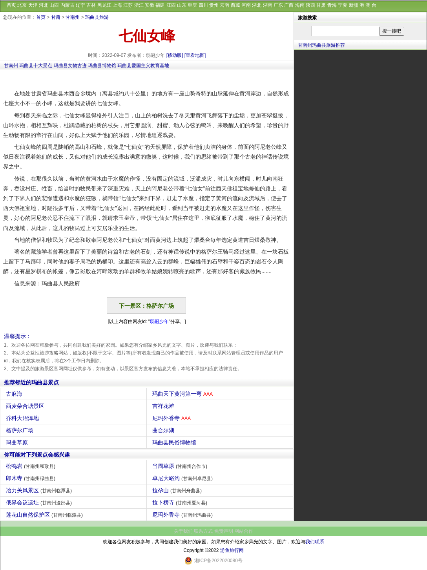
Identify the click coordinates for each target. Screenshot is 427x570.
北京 (22, 5)
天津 (33, 5)
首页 (11, 5)
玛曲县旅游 (97, 17)
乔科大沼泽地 (23, 418)
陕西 (310, 5)
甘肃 (321, 5)
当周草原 (180, 466)
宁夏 (342, 5)
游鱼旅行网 (232, 550)
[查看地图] (195, 55)
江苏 (128, 5)
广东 (278, 5)
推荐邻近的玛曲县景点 (31, 382)
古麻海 (15, 394)
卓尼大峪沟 (183, 478)
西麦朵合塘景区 (26, 406)
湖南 (267, 5)
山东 (181, 5)
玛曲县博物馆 (102, 65)
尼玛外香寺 (172, 418)
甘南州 (73, 17)
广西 (289, 5)
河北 (43, 5)
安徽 (149, 5)
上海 (117, 5)
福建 (160, 5)
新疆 (353, 5)
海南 (300, 5)
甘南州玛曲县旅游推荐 (321, 45)
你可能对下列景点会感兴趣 (37, 454)
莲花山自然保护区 (45, 515)
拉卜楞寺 (180, 502)
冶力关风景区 (40, 490)
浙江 (139, 5)
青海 (332, 5)
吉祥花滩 (164, 406)
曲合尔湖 (164, 430)
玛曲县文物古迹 (70, 65)
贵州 (214, 5)
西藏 (235, 5)
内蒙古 (67, 5)
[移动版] (174, 55)
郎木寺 (31, 478)
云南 (224, 5)
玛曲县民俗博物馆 (175, 442)
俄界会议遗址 (40, 502)
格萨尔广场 (20, 430)
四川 (203, 5)
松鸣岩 (31, 466)
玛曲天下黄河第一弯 (183, 394)
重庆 (192, 5)
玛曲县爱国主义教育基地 (143, 65)
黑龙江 (104, 5)
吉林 (91, 5)
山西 (54, 5)
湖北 (256, 5)
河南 (246, 5)
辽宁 (80, 5)
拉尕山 (178, 490)
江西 (171, 5)
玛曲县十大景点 (35, 65)
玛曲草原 (18, 442)
